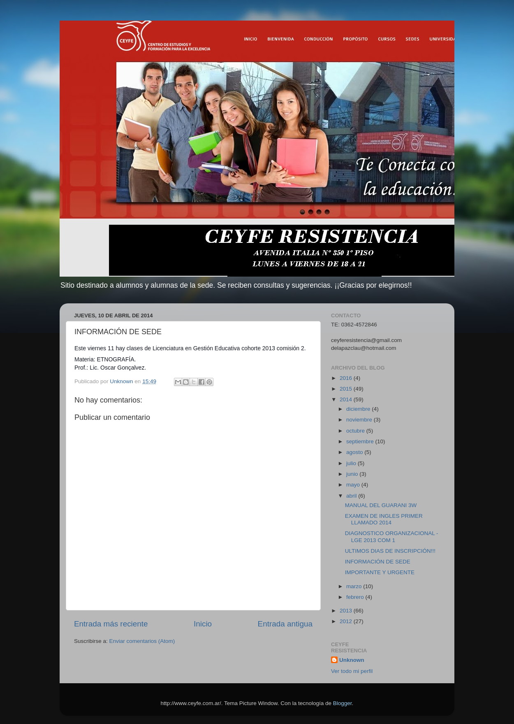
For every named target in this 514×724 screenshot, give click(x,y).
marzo (354, 586)
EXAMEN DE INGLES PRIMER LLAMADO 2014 (384, 519)
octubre (356, 431)
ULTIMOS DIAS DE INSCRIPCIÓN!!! (390, 551)
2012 (347, 621)
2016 (347, 378)
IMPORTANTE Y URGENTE (379, 572)
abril (352, 496)
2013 (347, 611)
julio (352, 463)
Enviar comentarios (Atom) (142, 641)
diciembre (359, 409)
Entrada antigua (285, 623)
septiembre (360, 441)
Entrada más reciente (111, 623)
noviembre (360, 420)
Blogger (342, 703)
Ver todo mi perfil (352, 671)
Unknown (351, 660)
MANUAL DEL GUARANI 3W (381, 505)
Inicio (203, 623)
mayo (353, 485)
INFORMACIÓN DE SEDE (377, 562)
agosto (355, 452)
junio (352, 474)
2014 (347, 399)
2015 (347, 389)
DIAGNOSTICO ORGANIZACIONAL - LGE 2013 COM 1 (391, 536)
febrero (356, 597)
